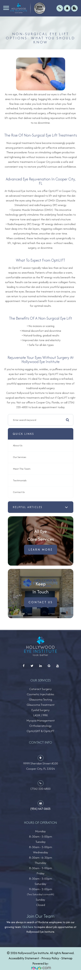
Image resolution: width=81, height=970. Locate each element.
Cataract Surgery (40, 689)
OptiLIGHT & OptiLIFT (40, 731)
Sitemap (66, 958)
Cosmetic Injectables (40, 694)
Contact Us (19, 492)
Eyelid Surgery (40, 710)
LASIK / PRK (40, 715)
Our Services (19, 457)
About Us (17, 445)
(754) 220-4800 (40, 788)
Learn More (40, 549)
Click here (27, 927)
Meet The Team (21, 468)
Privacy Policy (50, 958)
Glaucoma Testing (40, 699)
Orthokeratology (40, 726)
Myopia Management (41, 720)
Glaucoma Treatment (40, 704)
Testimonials (20, 480)
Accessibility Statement (24, 958)
